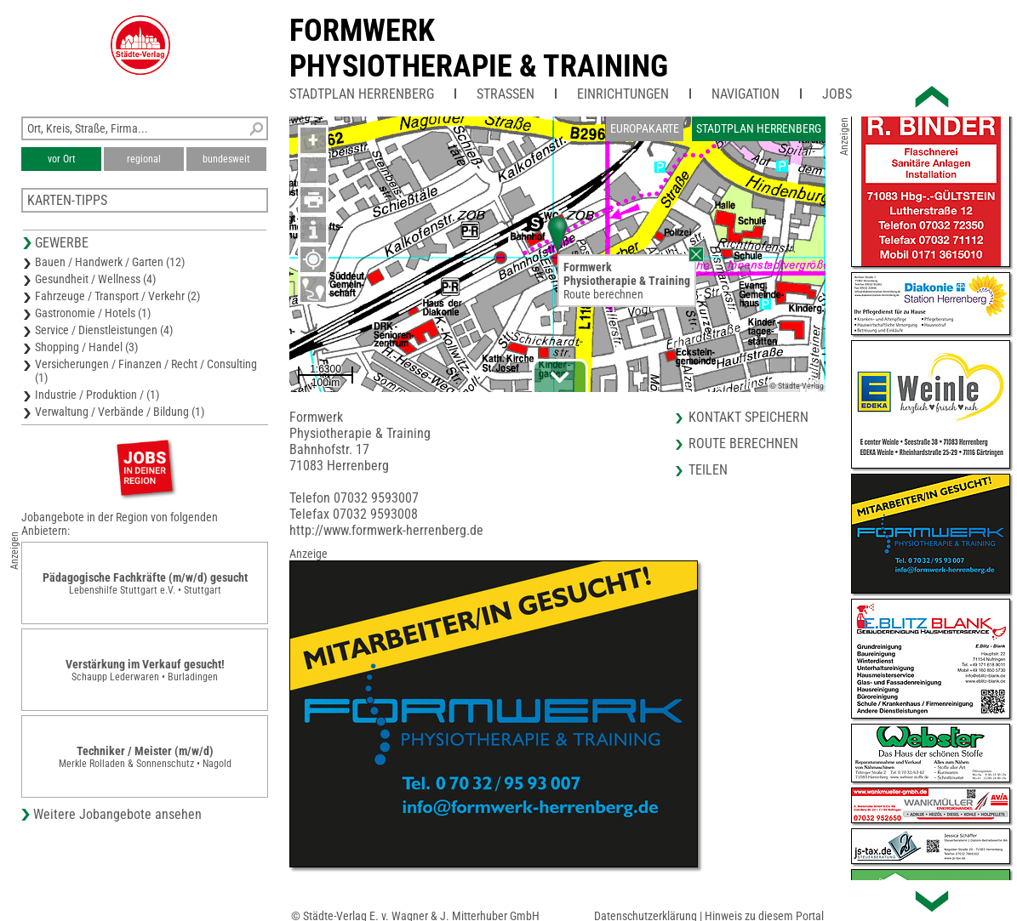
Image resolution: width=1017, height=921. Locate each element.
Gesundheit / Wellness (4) (95, 279)
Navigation (745, 94)
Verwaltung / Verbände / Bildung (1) (119, 411)
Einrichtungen (623, 94)
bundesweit (226, 159)
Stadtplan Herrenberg (361, 94)
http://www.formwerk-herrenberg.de (386, 530)
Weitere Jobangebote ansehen (117, 814)
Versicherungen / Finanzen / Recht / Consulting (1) (146, 370)
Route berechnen (603, 294)
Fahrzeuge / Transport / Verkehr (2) (117, 296)
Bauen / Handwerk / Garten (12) (110, 262)
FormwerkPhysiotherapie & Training (478, 48)
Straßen (505, 94)
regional (144, 159)
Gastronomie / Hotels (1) (93, 313)
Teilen (708, 470)
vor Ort (62, 159)
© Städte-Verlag (796, 385)
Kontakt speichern (748, 417)
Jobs (837, 94)
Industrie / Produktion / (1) (97, 394)
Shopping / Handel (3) (86, 347)
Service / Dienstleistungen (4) (104, 330)
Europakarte (644, 128)
